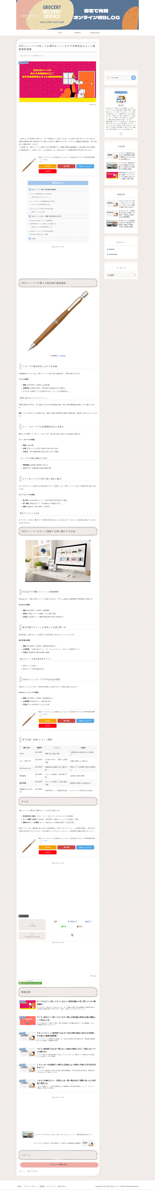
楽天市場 (66, 166)
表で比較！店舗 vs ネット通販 (39, 235)
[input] (120, 77)
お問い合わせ (61, 1187)
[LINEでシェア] (64, 927)
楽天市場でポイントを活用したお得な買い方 (44, 224)
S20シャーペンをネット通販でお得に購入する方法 (47, 216)
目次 (56, 183)
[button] (80, 927)
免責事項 (42, 1187)
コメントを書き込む (59, 1165)
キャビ (121, 105)
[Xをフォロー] (72, 936)
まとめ (34, 239)
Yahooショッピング (85, 166)
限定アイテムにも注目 (39, 212)
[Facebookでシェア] (72, 922)
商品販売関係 (23, 916)
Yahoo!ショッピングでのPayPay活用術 (42, 232)
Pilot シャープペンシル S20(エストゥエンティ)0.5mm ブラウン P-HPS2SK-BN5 (66, 157)
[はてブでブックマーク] (89, 922)
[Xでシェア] (55, 922)
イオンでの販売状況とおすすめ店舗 (41, 194)
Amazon (47, 166)
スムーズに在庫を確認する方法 (41, 205)
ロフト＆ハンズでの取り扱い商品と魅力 (42, 209)
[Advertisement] (58, 120)
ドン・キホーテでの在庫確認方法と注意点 (43, 201)
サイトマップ (51, 1187)
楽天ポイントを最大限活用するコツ (43, 227)
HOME (19, 1187)
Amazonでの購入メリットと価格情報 (41, 221)
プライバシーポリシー (30, 1187)
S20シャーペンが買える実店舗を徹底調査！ (45, 189)
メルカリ (47, 171)
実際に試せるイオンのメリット (41, 197)
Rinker (45, 159)
